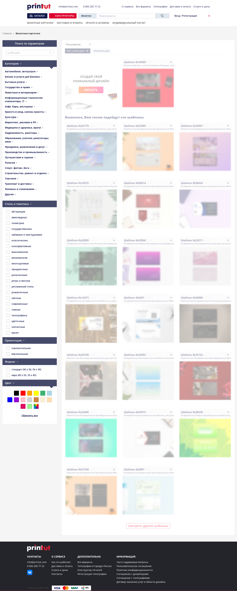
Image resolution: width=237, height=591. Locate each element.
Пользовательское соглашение (134, 566)
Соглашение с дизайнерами (132, 574)
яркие (13, 332)
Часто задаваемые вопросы (132, 562)
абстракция (16, 211)
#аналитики (219, 186)
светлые (14, 298)
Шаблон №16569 (135, 62)
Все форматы (85, 562)
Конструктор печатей (90, 570)
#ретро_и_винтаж (142, 65)
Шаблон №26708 (78, 354)
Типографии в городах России (95, 566)
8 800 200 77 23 (35, 566)
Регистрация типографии (92, 574)
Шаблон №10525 (78, 183)
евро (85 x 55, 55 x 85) (21, 375)
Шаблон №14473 (78, 297)
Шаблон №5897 (134, 469)
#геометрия (86, 186)
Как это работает (61, 562)
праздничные (17, 269)
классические (17, 240)
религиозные (17, 275)
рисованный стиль (20, 286)
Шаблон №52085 (135, 125)
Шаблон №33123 (192, 354)
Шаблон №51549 (78, 469)
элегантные (16, 327)
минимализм (17, 257)
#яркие (142, 243)
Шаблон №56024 (192, 183)
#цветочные (88, 243)
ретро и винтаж (18, 280)
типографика (17, 315)
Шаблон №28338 (192, 412)
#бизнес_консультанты (168, 358)
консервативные (19, 246)
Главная (7, 33)
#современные (74, 128)
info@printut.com (37, 562)
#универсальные (90, 128)
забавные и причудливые (24, 234)
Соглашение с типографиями (133, 577)
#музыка (155, 65)
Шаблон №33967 (192, 125)
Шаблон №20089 (78, 240)
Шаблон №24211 (192, 240)
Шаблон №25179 (78, 125)
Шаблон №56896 (192, 297)
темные (13, 309)
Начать (91, 90)
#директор (169, 243)
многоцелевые (18, 263)
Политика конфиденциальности (135, 570)
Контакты (57, 574)
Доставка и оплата (62, 566)
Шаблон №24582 (135, 354)
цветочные (15, 321)
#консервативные (101, 186)
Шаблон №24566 (135, 240)
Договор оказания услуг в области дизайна (141, 581)
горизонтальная (19, 348)
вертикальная (17, 354)
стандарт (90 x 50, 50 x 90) (24, 369)
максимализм (17, 252)
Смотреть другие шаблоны (148, 526)
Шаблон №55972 (135, 412)
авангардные (17, 217)
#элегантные (130, 128)
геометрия (15, 223)
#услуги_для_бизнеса (109, 128)
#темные (128, 65)
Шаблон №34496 (78, 412)
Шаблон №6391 (134, 297)
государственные (19, 229)
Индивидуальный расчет (128, 23)
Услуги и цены (60, 570)
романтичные (17, 292)
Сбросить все (30, 415)
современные (17, 304)
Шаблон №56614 (135, 183)
